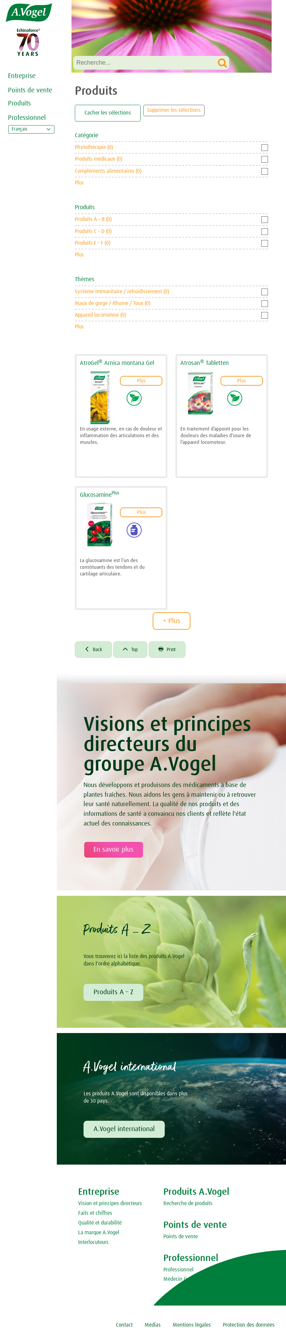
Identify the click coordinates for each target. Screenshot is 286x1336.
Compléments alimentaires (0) (108, 171)
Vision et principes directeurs (110, 1205)
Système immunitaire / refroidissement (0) (122, 291)
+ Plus (171, 621)
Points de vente (30, 90)
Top (133, 651)
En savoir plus (114, 851)
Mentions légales (192, 1327)
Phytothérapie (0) (94, 147)
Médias (153, 1327)
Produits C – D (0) (93, 231)
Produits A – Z (113, 994)
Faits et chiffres (95, 1215)
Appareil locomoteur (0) (100, 315)
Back (95, 651)
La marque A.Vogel (98, 1234)
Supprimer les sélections (174, 110)
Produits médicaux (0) (98, 159)
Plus (79, 182)
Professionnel (27, 117)
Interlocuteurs (93, 1244)
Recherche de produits (187, 1205)
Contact (124, 1327)
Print (172, 651)
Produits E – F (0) (92, 243)
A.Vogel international (124, 1131)
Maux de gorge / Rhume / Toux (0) (112, 303)
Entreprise (21, 76)
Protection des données (249, 1327)
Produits (19, 103)
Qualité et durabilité (100, 1225)
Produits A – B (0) (93, 219)
